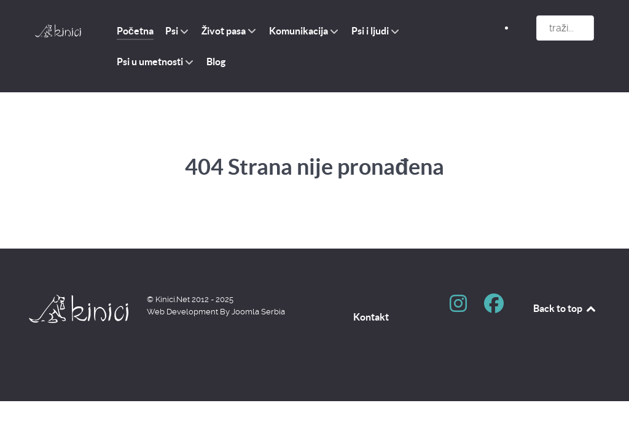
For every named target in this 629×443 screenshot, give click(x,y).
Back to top (565, 308)
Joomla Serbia (258, 311)
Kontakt (371, 316)
